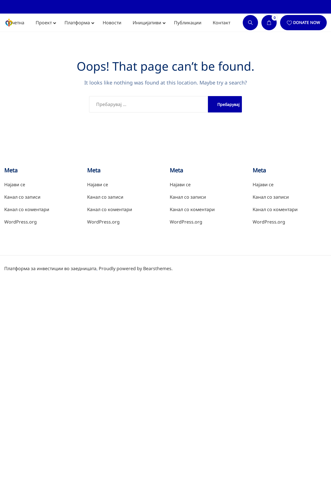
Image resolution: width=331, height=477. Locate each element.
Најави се (14, 184)
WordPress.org (20, 222)
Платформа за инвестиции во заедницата (50, 268)
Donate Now (306, 22)
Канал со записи (22, 197)
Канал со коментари (26, 209)
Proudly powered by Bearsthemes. (136, 268)
